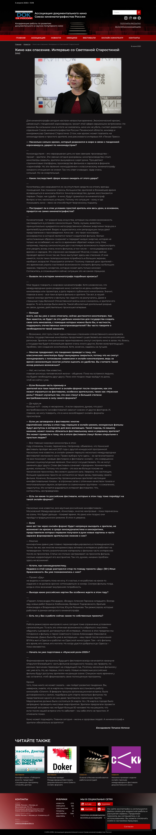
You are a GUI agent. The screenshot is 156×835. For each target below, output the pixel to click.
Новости (56, 38)
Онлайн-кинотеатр (112, 38)
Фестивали (89, 38)
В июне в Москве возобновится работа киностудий (94, 778)
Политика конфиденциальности (95, 815)
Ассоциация (38, 38)
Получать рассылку (130, 23)
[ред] (17, 53)
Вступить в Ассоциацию (128, 27)
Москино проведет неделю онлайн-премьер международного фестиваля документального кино (124, 781)
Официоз (72, 38)
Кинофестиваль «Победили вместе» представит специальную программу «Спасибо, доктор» (27, 781)
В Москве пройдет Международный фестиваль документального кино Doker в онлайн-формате (61, 781)
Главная (20, 38)
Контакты (134, 38)
